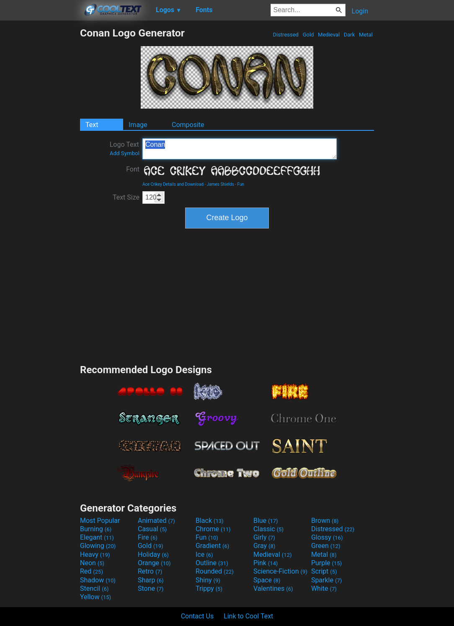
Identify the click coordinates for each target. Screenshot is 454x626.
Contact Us (197, 616)
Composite (188, 125)
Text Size (126, 197)
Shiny (208, 580)
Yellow (95, 597)
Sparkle (326, 580)
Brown (324, 521)
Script (324, 571)
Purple (326, 563)
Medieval (329, 34)
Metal (366, 34)
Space (266, 580)
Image (138, 125)
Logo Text (124, 148)
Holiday (153, 554)
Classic (268, 529)
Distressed (285, 34)
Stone (150, 588)
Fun (240, 184)
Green (325, 546)
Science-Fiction (280, 571)
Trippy (209, 588)
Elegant (97, 537)
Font (132, 169)
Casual (152, 529)
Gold (308, 34)
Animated (156, 521)
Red (91, 571)
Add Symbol (124, 153)
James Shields (220, 184)
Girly (264, 537)
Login (360, 11)
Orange (154, 563)
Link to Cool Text (248, 616)
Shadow (98, 580)
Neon (92, 563)
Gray (264, 546)
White (324, 588)
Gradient (212, 546)
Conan (239, 148)
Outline (212, 563)
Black (210, 521)
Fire (147, 537)
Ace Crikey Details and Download (173, 184)
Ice (204, 554)
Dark (349, 34)
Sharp (151, 580)
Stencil (94, 588)
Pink (265, 563)
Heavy (95, 554)
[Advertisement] (39, 152)
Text (91, 125)
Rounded (215, 571)
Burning (95, 529)
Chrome (213, 529)
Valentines (273, 588)
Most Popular (100, 521)
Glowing (98, 546)
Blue (265, 521)
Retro (150, 571)
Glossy (327, 537)
